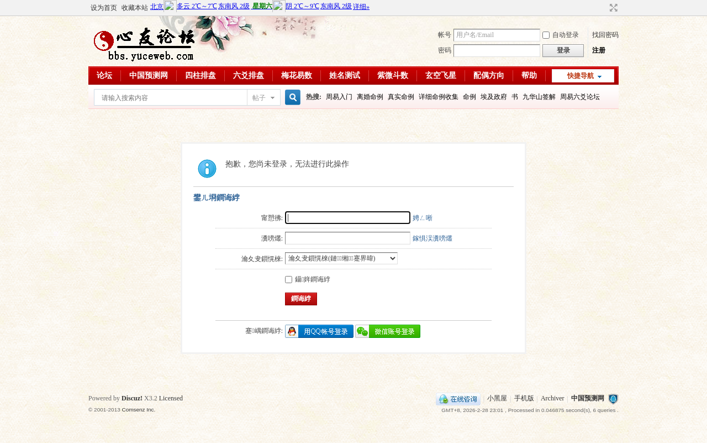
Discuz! (132, 398)
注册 (598, 50)
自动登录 (560, 35)
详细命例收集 (438, 97)
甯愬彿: (272, 218)
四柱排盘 (200, 75)
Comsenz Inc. (138, 409)
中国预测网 (148, 75)
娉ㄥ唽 (422, 218)
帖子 (259, 98)
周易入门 (339, 97)
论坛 (104, 75)
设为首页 (104, 8)
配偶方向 (488, 75)
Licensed (171, 398)
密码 (444, 50)
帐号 (444, 35)
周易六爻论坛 (580, 97)
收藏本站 (135, 8)
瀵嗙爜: (272, 238)
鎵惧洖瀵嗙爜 (432, 238)
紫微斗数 (392, 75)
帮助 (529, 75)
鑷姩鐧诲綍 (307, 279)
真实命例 (401, 97)
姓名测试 (344, 75)
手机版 (524, 399)
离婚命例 (370, 97)
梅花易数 (296, 75)
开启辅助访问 (603, 8)
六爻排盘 (248, 75)
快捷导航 (580, 76)
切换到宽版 (612, 8)
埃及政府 (494, 97)
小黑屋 (497, 399)
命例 (469, 97)
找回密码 (605, 35)
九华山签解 (539, 97)
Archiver (552, 399)
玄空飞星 (440, 75)
